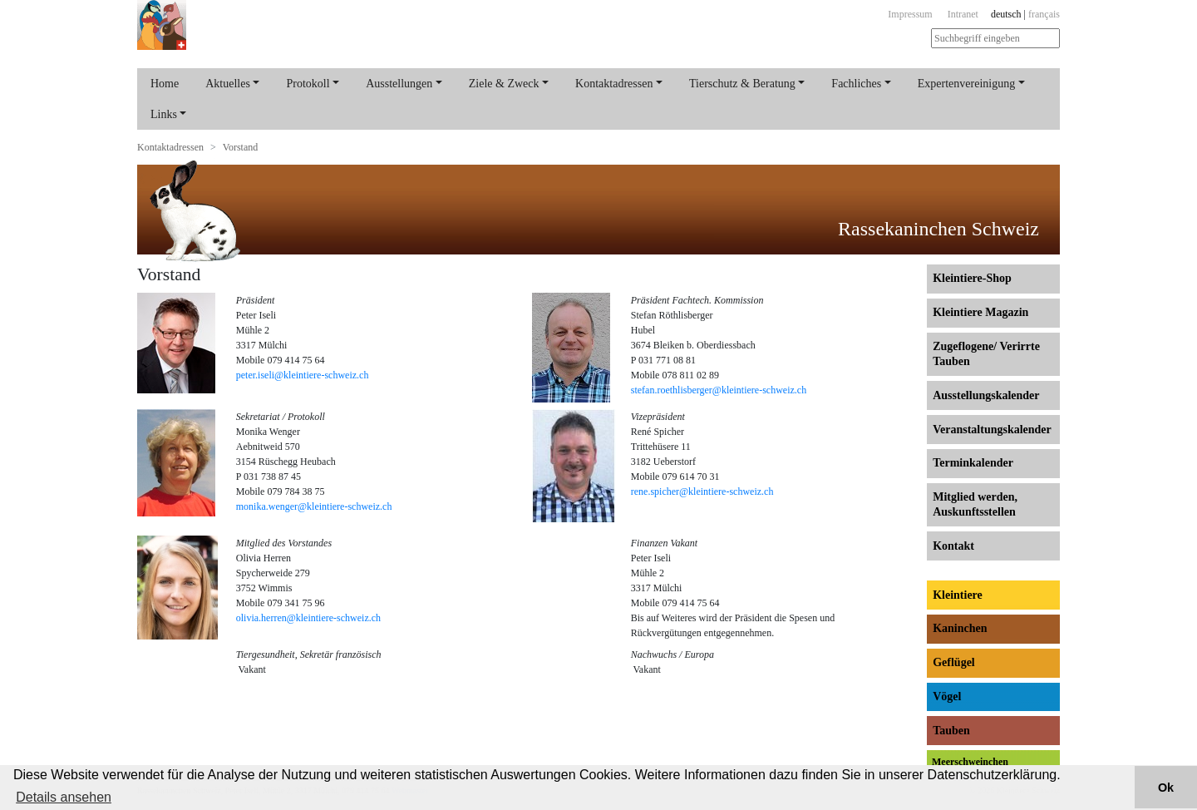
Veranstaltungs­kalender (992, 429)
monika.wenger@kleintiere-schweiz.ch (314, 506)
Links (163, 114)
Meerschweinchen (970, 762)
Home (164, 83)
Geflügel (954, 662)
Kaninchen (960, 628)
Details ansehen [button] (63, 797)
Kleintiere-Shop (972, 278)
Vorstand (240, 147)
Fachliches (856, 83)
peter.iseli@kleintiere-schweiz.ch (302, 375)
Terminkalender (973, 463)
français (1044, 14)
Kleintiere (958, 595)
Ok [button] (1166, 787)
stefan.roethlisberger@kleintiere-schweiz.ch (718, 390)
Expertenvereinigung (966, 83)
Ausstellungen (399, 83)
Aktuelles (227, 83)
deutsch (1006, 14)
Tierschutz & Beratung (742, 83)
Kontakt (953, 546)
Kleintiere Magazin (980, 312)
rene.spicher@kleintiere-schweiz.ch (702, 491)
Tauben (951, 730)
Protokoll (307, 83)
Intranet (963, 14)
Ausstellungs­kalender (986, 395)
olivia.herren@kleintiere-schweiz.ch (308, 618)
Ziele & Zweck (504, 83)
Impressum (910, 14)
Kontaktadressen (614, 83)
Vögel (947, 696)
